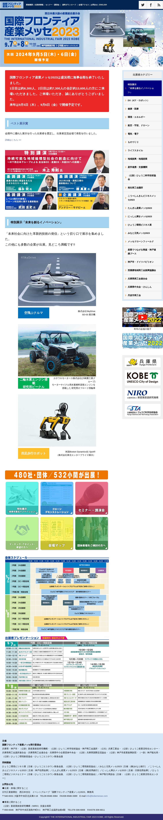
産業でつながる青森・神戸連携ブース (142, 256)
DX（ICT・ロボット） (139, 101)
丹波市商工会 (134, 300)
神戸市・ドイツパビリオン (141, 266)
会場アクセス (84, 5)
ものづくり (133, 143)
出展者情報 (39, 5)
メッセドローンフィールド (141, 245)
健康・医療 (133, 109)
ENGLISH (103, 5)
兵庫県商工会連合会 (137, 283)
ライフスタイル (135, 152)
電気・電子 (133, 135)
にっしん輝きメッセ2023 (140, 219)
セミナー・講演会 (52, 5)
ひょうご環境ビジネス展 (140, 228)
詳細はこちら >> (13, 140)
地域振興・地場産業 (137, 160)
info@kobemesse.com (97, 796)
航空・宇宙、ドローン (139, 126)
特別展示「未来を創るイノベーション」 (141, 88)
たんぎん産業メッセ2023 (140, 211)
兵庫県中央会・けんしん (140, 292)
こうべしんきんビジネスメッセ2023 (142, 201)
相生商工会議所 (135, 190)
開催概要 (29, 5)
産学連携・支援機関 (137, 169)
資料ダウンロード (69, 5)
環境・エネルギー (136, 118)
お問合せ (94, 5)
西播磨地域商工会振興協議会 (142, 275)
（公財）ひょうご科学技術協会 (142, 180)
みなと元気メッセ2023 (139, 237)
